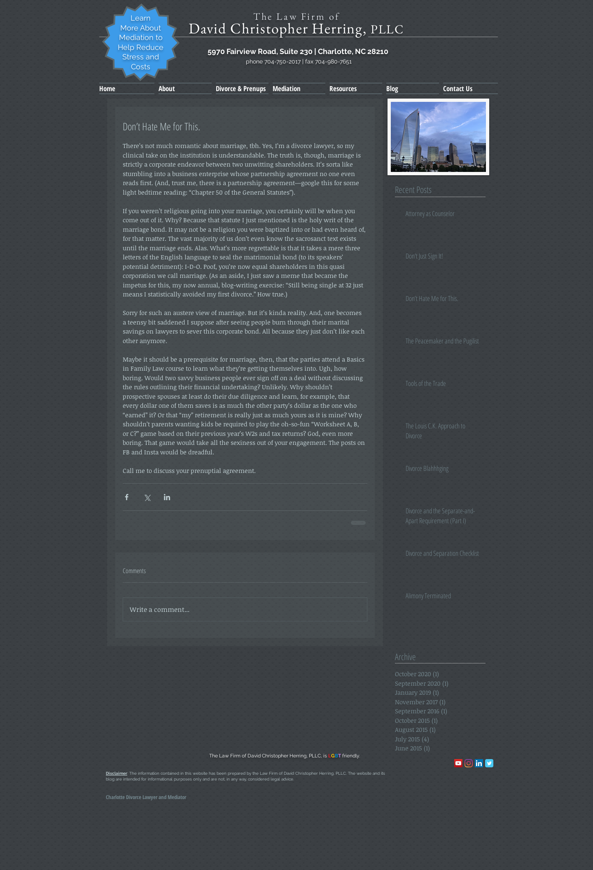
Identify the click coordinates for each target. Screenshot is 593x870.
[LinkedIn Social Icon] (479, 763)
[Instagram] (469, 763)
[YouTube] (458, 763)
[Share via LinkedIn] (167, 497)
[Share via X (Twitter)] (147, 497)
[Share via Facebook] (127, 497)
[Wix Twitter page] (489, 763)
